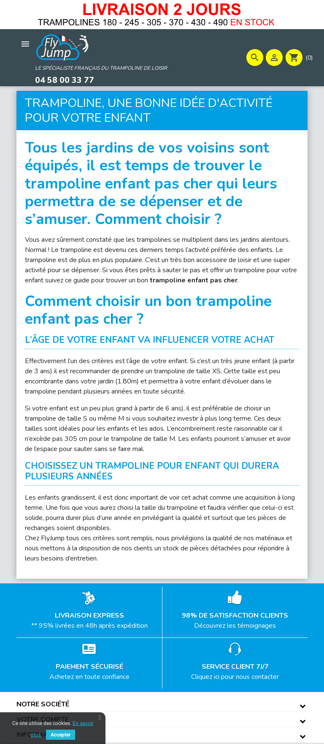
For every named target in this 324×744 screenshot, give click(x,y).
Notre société (42, 703)
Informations (42, 734)
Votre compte (42, 718)
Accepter (60, 735)
